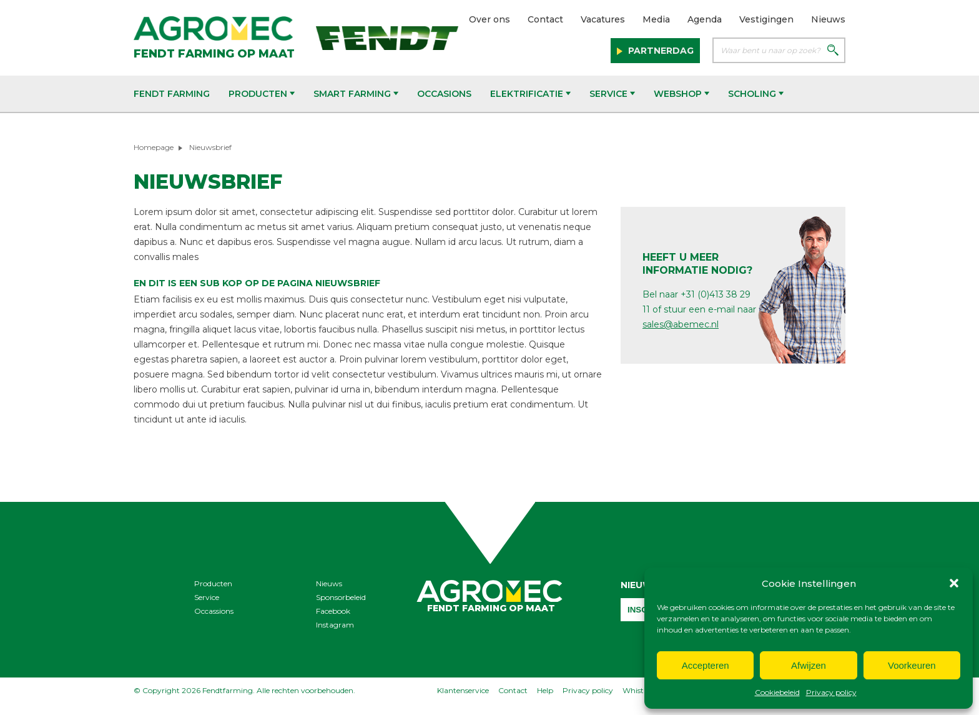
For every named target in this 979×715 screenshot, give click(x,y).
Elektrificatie (530, 93)
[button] (954, 583)
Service (612, 93)
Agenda (704, 19)
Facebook (333, 611)
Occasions (444, 93)
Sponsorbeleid (341, 597)
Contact (545, 19)
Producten (262, 93)
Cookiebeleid (777, 692)
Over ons (489, 19)
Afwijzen (808, 665)
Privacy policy (831, 692)
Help (545, 690)
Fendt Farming (172, 93)
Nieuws (828, 19)
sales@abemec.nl (680, 324)
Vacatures (603, 19)
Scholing (756, 93)
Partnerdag (660, 50)
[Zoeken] (833, 51)
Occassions (214, 611)
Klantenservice (463, 690)
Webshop (681, 93)
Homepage (154, 147)
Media (656, 19)
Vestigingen (766, 19)
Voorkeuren (912, 665)
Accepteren (705, 665)
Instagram (335, 624)
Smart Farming (355, 93)
